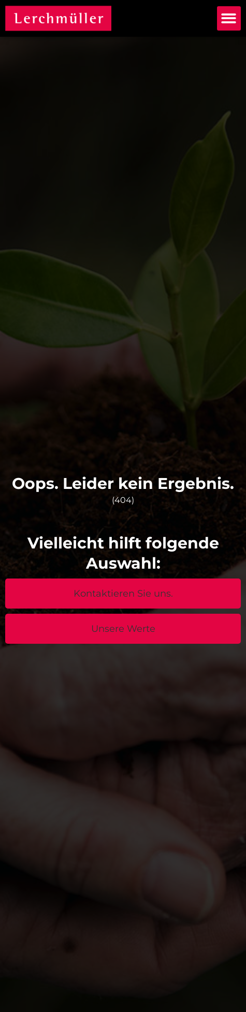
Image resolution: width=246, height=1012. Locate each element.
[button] (229, 18)
